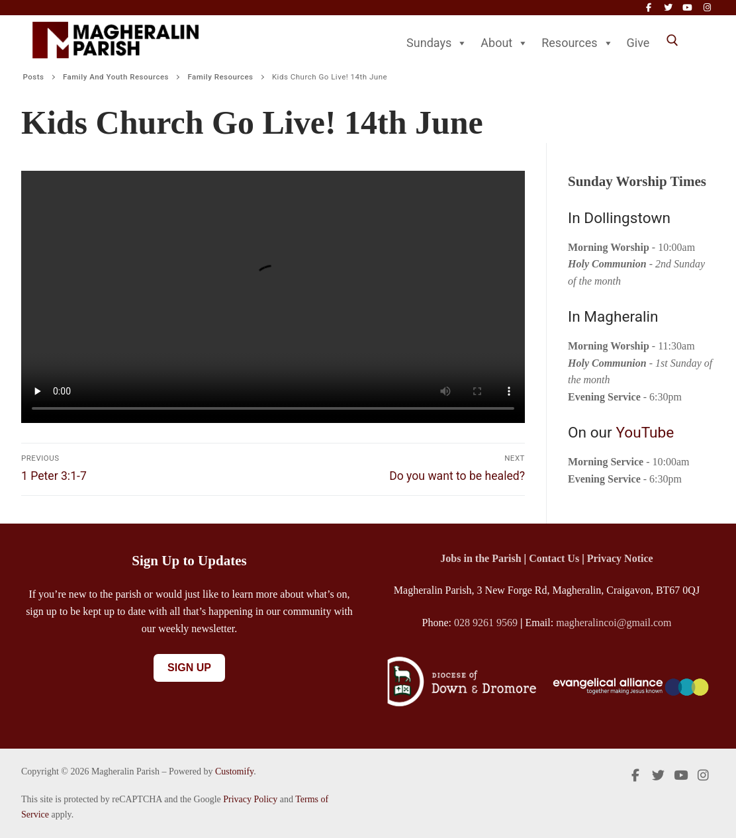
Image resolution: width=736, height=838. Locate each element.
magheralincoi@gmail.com (613, 622)
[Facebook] (648, 7)
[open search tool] (672, 40)
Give (638, 43)
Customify (234, 771)
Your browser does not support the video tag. (273, 297)
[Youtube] (687, 7)
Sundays (436, 43)
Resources (577, 43)
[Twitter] (668, 7)
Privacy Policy (250, 799)
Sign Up (189, 667)
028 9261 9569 (486, 622)
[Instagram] (707, 7)
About (504, 43)
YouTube (645, 433)
